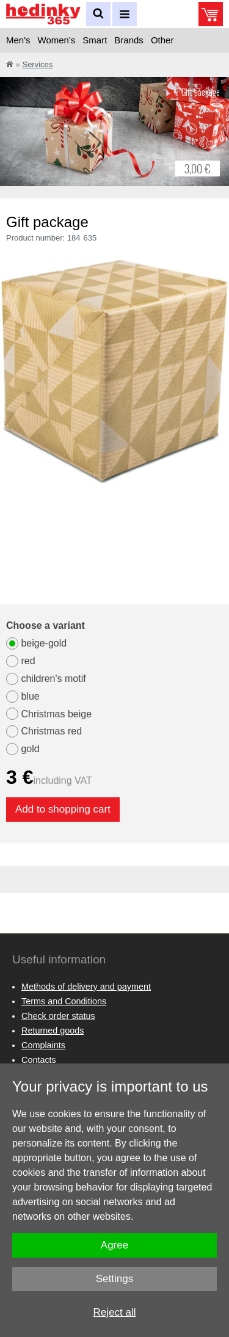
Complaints (43, 1045)
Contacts (38, 1060)
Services (37, 64)
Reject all (114, 1312)
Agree (114, 1245)
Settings (114, 1278)
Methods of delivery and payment (86, 986)
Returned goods (52, 1030)
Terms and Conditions (63, 1001)
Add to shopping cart (63, 809)
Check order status (58, 1016)
